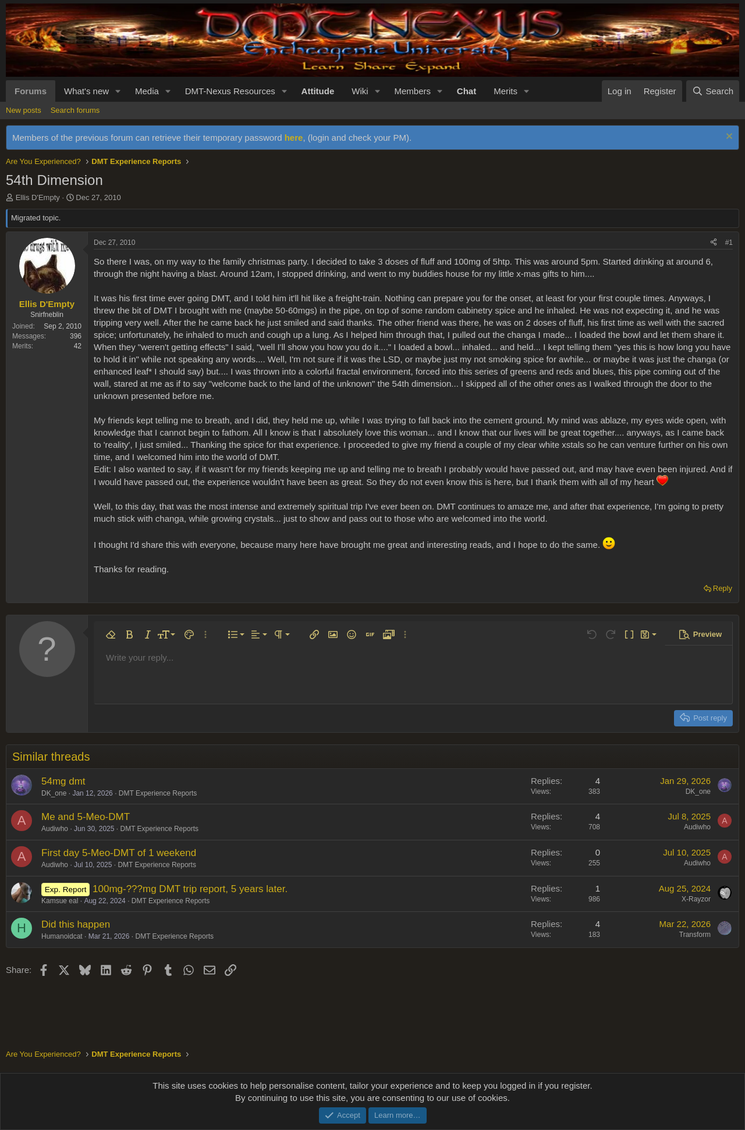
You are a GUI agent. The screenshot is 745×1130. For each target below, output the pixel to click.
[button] (118, 91)
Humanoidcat (62, 936)
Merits (505, 91)
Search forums (75, 110)
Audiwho (54, 829)
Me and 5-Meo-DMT (85, 816)
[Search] (712, 91)
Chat (466, 91)
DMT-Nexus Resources (230, 91)
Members (412, 91)
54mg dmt (63, 781)
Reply (722, 588)
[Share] (713, 242)
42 (77, 346)
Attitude (318, 91)
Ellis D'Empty (38, 197)
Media (147, 91)
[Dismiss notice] (728, 137)
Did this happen (75, 924)
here (294, 137)
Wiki (360, 91)
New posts (23, 110)
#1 (729, 242)
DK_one (53, 793)
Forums (31, 91)
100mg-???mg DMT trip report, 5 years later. (190, 888)
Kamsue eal (59, 901)
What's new (86, 91)
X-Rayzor (696, 899)
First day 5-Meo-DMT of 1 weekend (118, 852)
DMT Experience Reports (158, 793)
